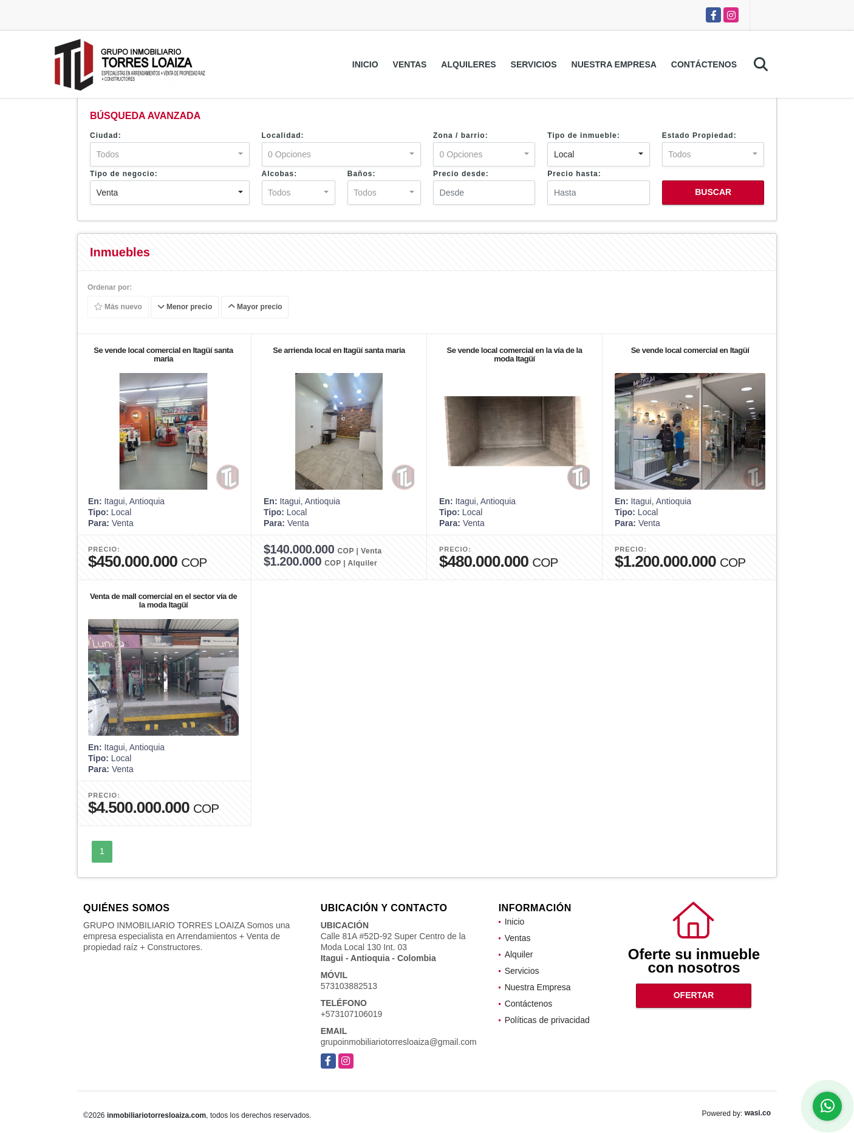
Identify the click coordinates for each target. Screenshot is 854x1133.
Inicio (365, 64)
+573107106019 (352, 1014)
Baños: (361, 173)
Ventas (410, 64)
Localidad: (283, 135)
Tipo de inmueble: (583, 135)
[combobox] (170, 154)
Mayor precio (255, 307)
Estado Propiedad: (699, 135)
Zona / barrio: (460, 135)
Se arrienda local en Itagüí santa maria (339, 350)
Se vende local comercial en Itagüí (690, 350)
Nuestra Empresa (614, 64)
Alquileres (468, 64)
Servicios (534, 64)
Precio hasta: (574, 173)
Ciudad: (105, 135)
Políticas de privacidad (547, 1020)
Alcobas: (280, 173)
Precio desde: (461, 173)
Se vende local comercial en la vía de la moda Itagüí (514, 354)
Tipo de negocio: (124, 173)
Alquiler (519, 954)
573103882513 (349, 986)
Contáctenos (704, 64)
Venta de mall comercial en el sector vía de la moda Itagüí (163, 600)
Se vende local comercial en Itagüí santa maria (163, 354)
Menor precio (185, 307)
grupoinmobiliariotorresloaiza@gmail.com (399, 1042)
